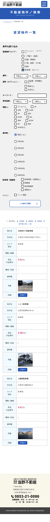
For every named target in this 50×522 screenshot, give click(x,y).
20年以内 (21, 175)
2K (19, 113)
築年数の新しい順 (25, 224)
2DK (29, 113)
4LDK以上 (21, 127)
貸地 (27, 66)
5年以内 (21, 155)
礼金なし (31, 89)
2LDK (20, 117)
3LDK (31, 120)
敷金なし (31, 86)
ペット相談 (22, 195)
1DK (19, 110)
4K (19, 124)
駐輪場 (27, 183)
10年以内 (21, 162)
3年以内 (21, 148)
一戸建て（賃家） (32, 56)
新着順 (21, 221)
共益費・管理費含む (35, 82)
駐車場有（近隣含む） (33, 179)
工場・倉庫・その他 (33, 63)
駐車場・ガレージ (32, 70)
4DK (29, 124)
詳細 (22, 295)
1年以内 (21, 141)
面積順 (39, 221)
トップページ (7, 21)
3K (31, 117)
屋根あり (28, 190)
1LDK (31, 110)
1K (35, 107)
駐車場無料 (29, 186)
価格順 (30, 221)
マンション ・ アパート (33, 51)
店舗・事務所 (30, 59)
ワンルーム (22, 107)
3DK (19, 120)
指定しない (22, 135)
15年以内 (21, 168)
